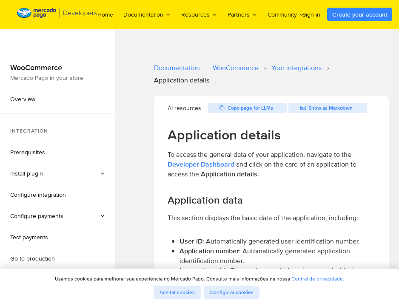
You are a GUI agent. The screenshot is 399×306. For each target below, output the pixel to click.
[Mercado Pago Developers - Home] (57, 14)
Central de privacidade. (317, 278)
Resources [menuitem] (199, 14)
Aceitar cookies (177, 292)
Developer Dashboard (201, 164)
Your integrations (296, 68)
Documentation (177, 68)
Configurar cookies (232, 292)
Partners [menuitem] (242, 14)
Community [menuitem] (286, 14)
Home (105, 14)
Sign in (311, 14)
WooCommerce (236, 68)
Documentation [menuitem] (147, 14)
